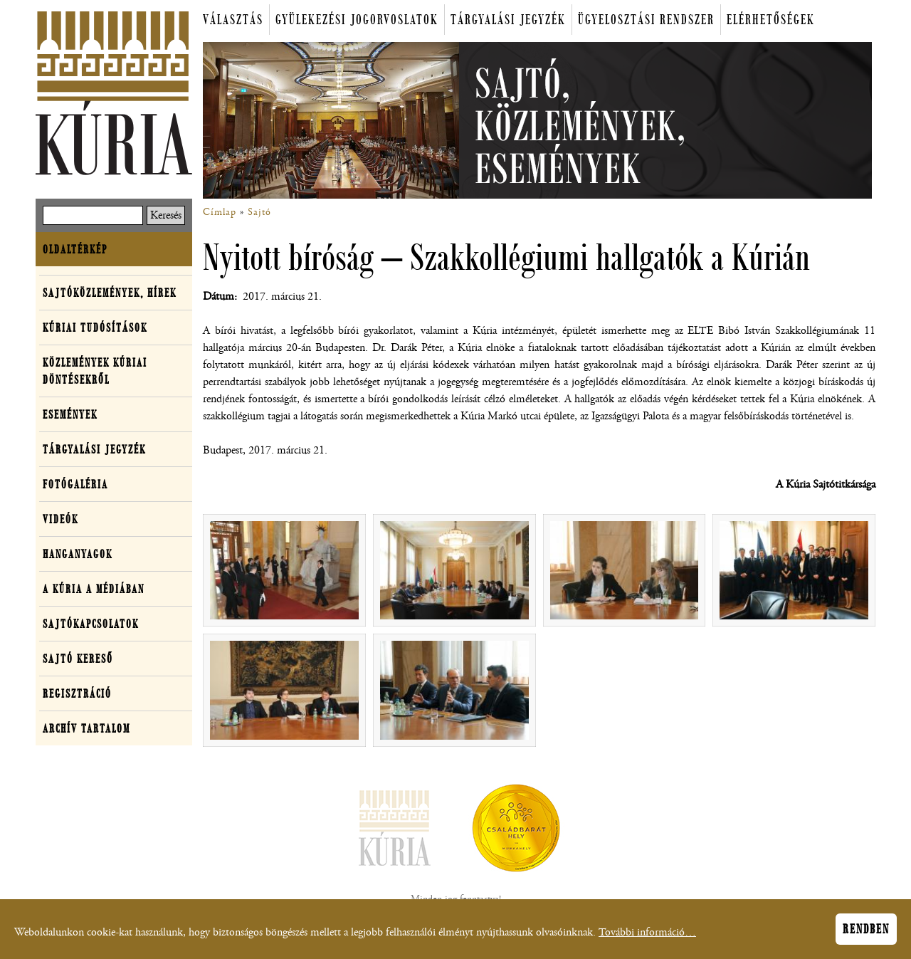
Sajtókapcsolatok (91, 624)
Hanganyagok (77, 554)
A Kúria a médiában (93, 589)
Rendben (866, 932)
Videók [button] (60, 519)
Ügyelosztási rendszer (646, 19)
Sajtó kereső (78, 658)
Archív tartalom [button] (86, 728)
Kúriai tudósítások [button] (95, 327)
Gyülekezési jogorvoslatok (356, 19)
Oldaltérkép (75, 249)
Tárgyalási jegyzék (508, 19)
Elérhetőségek (771, 19)
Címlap (219, 212)
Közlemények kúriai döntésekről (95, 371)
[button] (284, 570)
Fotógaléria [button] (75, 484)
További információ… (647, 935)
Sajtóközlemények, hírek (110, 292)
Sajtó (259, 212)
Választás (233, 19)
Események (70, 414)
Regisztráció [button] (77, 693)
